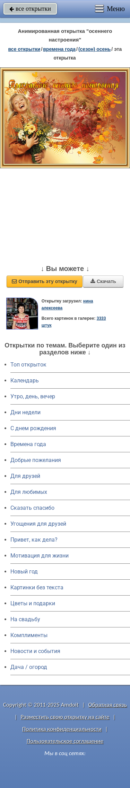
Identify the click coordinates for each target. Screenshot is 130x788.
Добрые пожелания (35, 460)
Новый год (24, 571)
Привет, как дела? (34, 539)
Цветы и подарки (32, 603)
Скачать (103, 281)
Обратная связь (107, 704)
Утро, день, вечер (32, 396)
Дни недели (25, 412)
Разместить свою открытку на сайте (65, 717)
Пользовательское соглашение (65, 741)
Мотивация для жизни (39, 555)
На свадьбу (25, 619)
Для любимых (28, 492)
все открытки (30, 8)
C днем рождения (33, 428)
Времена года (28, 444)
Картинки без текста (36, 587)
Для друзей (25, 476)
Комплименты (28, 635)
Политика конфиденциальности (62, 729)
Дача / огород (28, 667)
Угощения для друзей (38, 523)
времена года (59, 49)
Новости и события (35, 651)
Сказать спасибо (32, 508)
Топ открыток (28, 364)
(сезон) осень (94, 49)
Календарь (24, 380)
